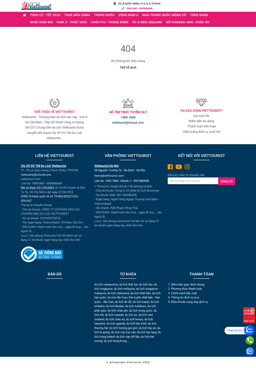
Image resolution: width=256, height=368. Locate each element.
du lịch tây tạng (146, 332)
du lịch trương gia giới (123, 328)
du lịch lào (145, 284)
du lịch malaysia (124, 288)
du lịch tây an (147, 328)
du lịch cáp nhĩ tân (127, 336)
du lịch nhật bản (140, 293)
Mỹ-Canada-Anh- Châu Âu (187, 22)
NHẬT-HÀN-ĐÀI (41, 22)
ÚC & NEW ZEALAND (147, 22)
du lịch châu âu (115, 319)
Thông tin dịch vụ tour (185, 297)
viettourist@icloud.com (128, 122)
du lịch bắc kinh (136, 323)
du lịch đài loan (117, 297)
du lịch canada (114, 315)
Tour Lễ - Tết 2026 (45, 15)
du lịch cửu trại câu (123, 332)
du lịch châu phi (118, 310)
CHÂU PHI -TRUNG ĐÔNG (109, 22)
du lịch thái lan (128, 284)
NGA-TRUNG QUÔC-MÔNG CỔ (164, 15)
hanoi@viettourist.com (109, 175)
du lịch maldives (135, 306)
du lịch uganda (115, 323)
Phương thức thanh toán (186, 288)
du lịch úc (131, 315)
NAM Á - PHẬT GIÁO (72, 22)
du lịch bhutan (115, 306)
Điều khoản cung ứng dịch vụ (189, 302)
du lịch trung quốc (140, 310)
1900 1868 (128, 117)
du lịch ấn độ (123, 302)
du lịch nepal (141, 302)
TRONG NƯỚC (104, 15)
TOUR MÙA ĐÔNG (77, 15)
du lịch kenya (134, 319)
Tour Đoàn (199, 15)
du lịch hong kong (115, 341)
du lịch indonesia (118, 293)
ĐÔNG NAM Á (129, 15)
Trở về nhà (128, 67)
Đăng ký (227, 181)
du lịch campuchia (106, 284)
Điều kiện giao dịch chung (187, 284)
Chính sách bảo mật (184, 293)
